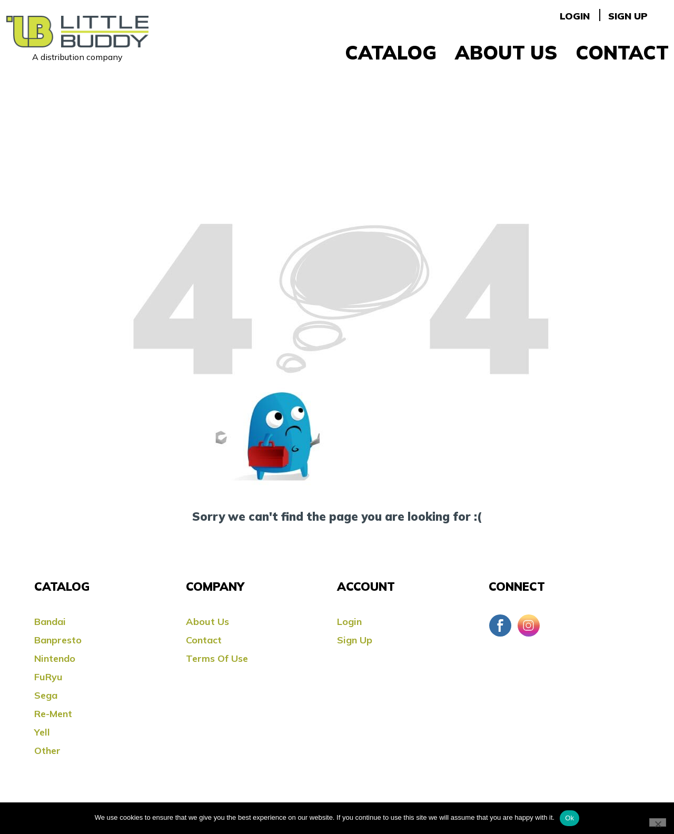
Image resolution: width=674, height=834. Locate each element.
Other (47, 750)
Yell (42, 732)
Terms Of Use (217, 658)
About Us (506, 52)
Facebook (500, 625)
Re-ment (53, 714)
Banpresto (58, 640)
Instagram (528, 625)
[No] (657, 822)
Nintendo (54, 658)
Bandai (50, 621)
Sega (45, 695)
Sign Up (628, 16)
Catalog (391, 52)
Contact (622, 52)
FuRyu (48, 677)
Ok (569, 818)
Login (575, 16)
